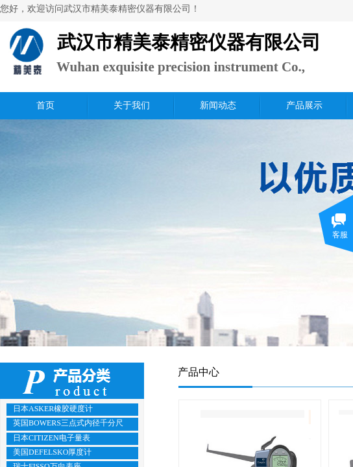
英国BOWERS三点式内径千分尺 (68, 422)
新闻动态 (218, 105)
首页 (45, 105)
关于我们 (132, 105)
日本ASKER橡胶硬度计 (53, 408)
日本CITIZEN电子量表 (51, 437)
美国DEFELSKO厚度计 (52, 452)
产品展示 (304, 105)
